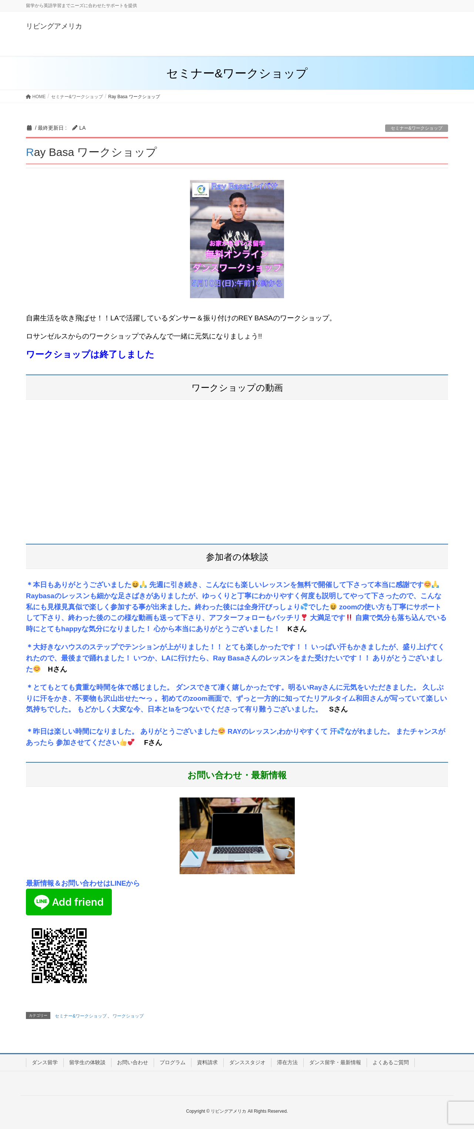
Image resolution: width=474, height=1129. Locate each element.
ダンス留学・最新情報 (335, 1062)
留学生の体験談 (87, 1062)
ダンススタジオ (247, 1062)
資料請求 (207, 1062)
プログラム (173, 1062)
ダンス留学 (45, 1062)
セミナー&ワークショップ (417, 128)
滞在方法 (287, 1062)
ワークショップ (128, 1016)
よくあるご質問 (391, 1062)
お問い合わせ (132, 1062)
